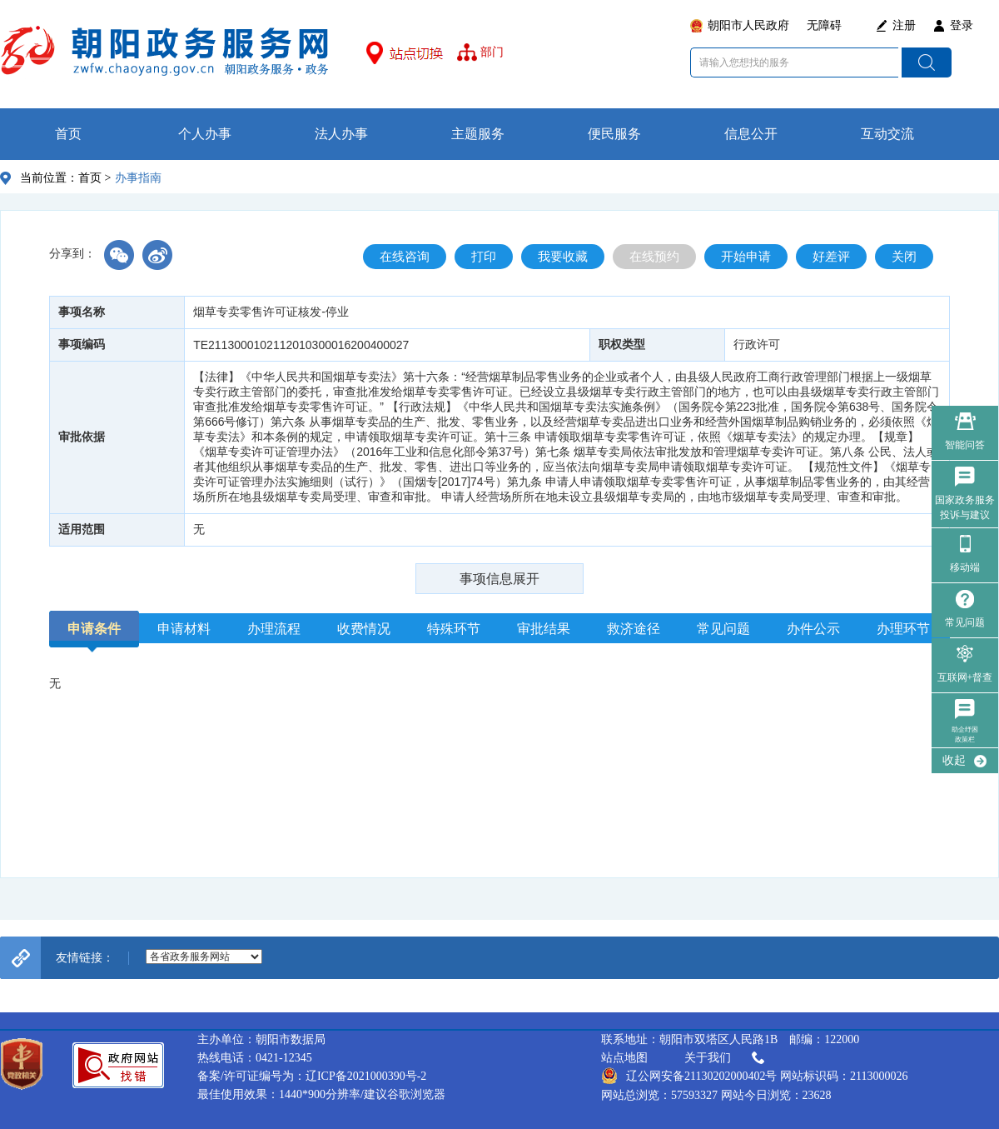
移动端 (965, 567)
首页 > (94, 178)
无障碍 (824, 25)
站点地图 (624, 1058)
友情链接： (85, 958)
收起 (954, 760)
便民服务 (614, 134)
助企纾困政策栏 (965, 734)
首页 (68, 134)
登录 (961, 25)
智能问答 (965, 445)
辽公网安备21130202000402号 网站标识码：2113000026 (754, 1075)
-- (204, 956)
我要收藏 (563, 256)
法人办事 (341, 134)
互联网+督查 (965, 677)
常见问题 (965, 622)
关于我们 (726, 1058)
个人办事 (204, 134)
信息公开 (751, 134)
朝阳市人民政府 (748, 25)
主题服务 (477, 134)
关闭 (904, 256)
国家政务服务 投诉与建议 (965, 507)
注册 (904, 25)
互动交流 (887, 134)
